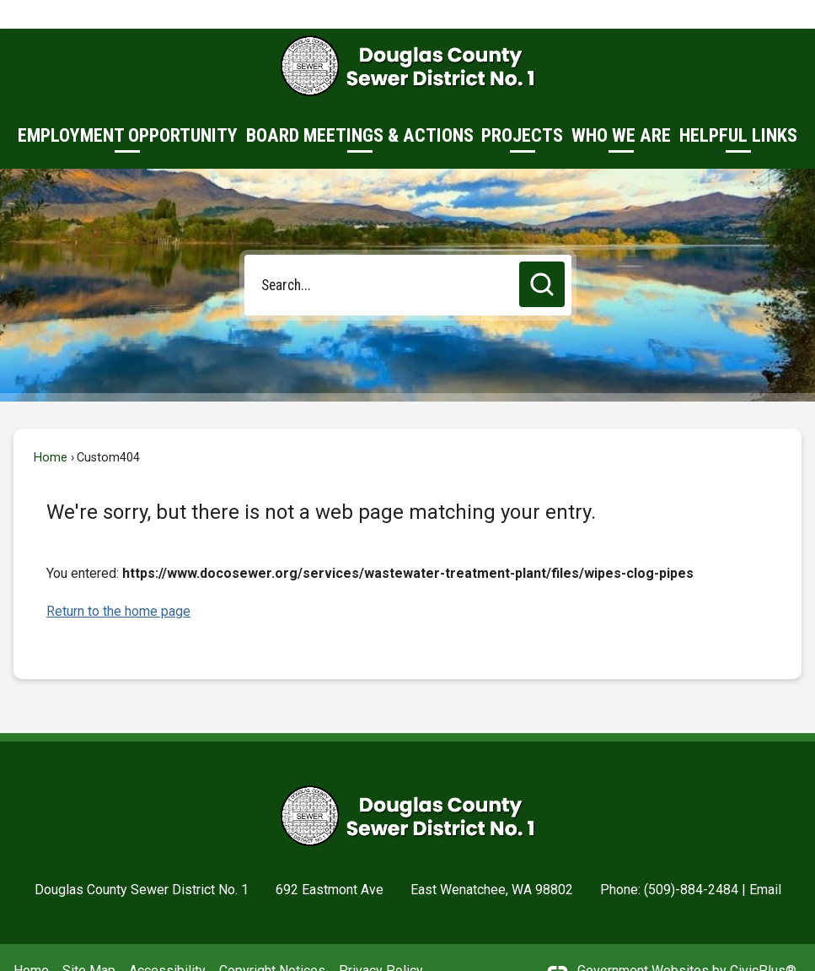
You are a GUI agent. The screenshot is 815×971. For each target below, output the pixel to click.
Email (765, 861)
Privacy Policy (381, 942)
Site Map (88, 942)
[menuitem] (127, 107)
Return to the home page (118, 583)
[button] (542, 255)
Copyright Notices (272, 942)
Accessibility (167, 942)
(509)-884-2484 (691, 861)
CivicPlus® (763, 942)
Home (50, 429)
